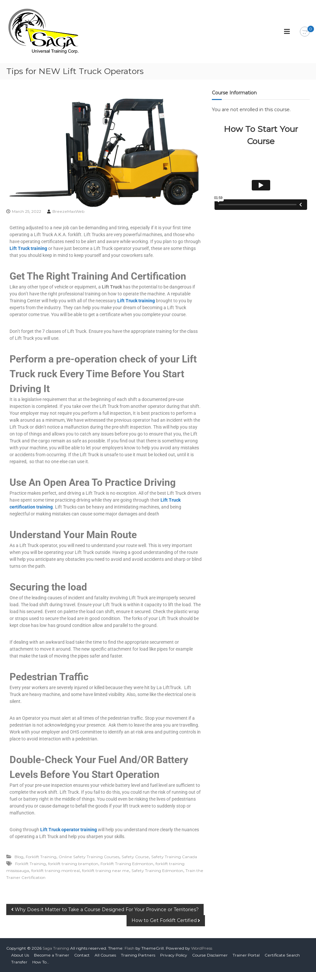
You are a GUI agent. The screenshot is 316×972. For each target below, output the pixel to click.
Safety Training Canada (174, 856)
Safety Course (135, 856)
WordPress (201, 948)
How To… (40, 962)
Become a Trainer (51, 955)
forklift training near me (105, 870)
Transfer (19, 962)
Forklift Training (41, 856)
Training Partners (138, 955)
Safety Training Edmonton (157, 870)
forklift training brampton (73, 863)
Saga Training (56, 948)
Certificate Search (282, 955)
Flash (129, 948)
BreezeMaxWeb (68, 211)
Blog (18, 856)
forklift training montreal (55, 870)
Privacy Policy (173, 955)
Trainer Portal (246, 955)
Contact (82, 955)
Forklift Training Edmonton (127, 863)
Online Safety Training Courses (89, 856)
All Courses (105, 955)
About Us (20, 955)
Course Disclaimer (210, 955)
